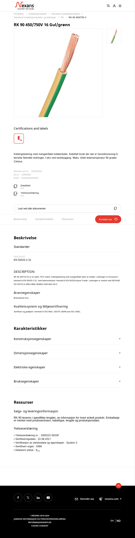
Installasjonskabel (37, 13)
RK (63, 17)
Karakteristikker (44, 219)
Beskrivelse (20, 219)
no (118, 520)
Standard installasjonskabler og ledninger (35, 17)
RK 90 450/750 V (77, 17)
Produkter (19, 13)
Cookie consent (39, 525)
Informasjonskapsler (39, 522)
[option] (23, 139)
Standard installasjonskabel (65, 13)
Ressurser (68, 219)
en (112, 520)
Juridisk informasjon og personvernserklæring (40, 519)
